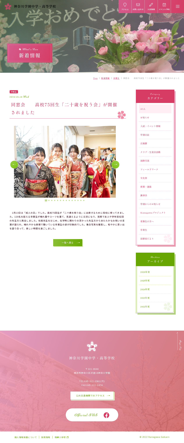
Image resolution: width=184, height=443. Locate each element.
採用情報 (45, 437)
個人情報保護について (26, 437)
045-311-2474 (95, 385)
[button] (15, 165)
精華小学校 (60, 437)
